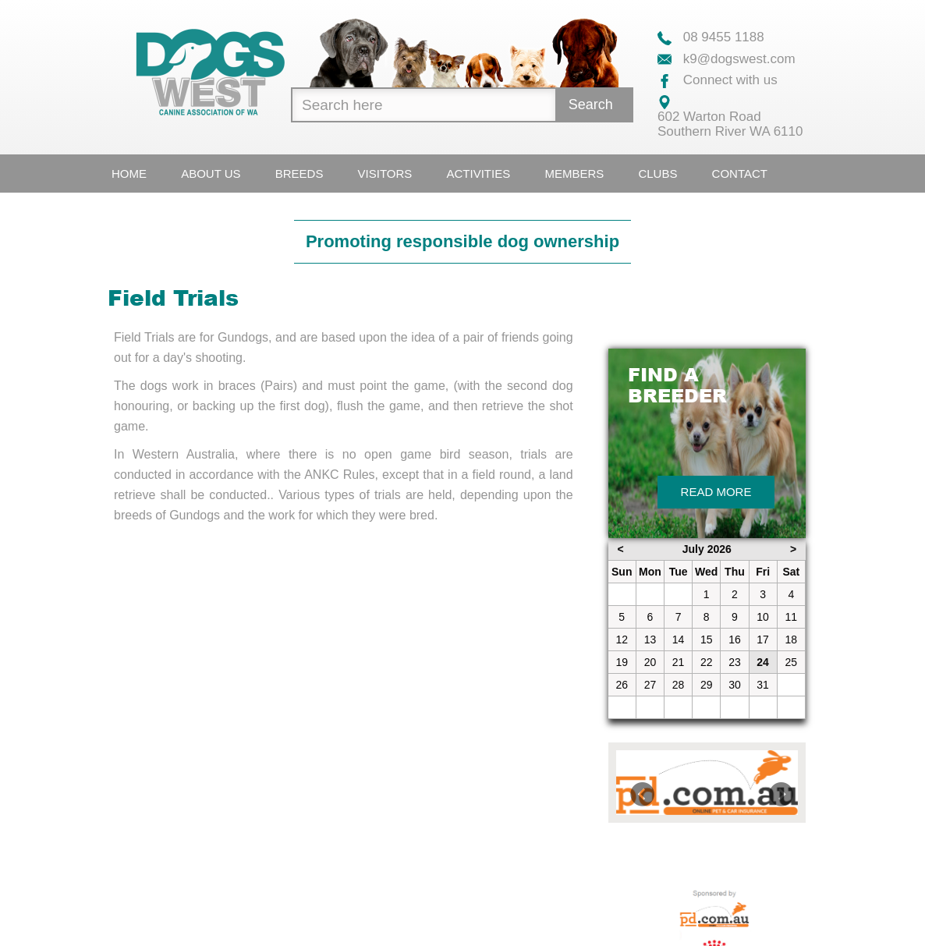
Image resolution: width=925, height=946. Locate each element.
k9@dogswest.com (726, 58)
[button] (629, 782)
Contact (739, 173)
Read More (716, 491)
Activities (479, 173)
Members (574, 173)
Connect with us (717, 80)
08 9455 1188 (710, 37)
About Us (210, 173)
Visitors (385, 173)
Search (591, 104)
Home (129, 173)
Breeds (299, 173)
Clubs (657, 173)
